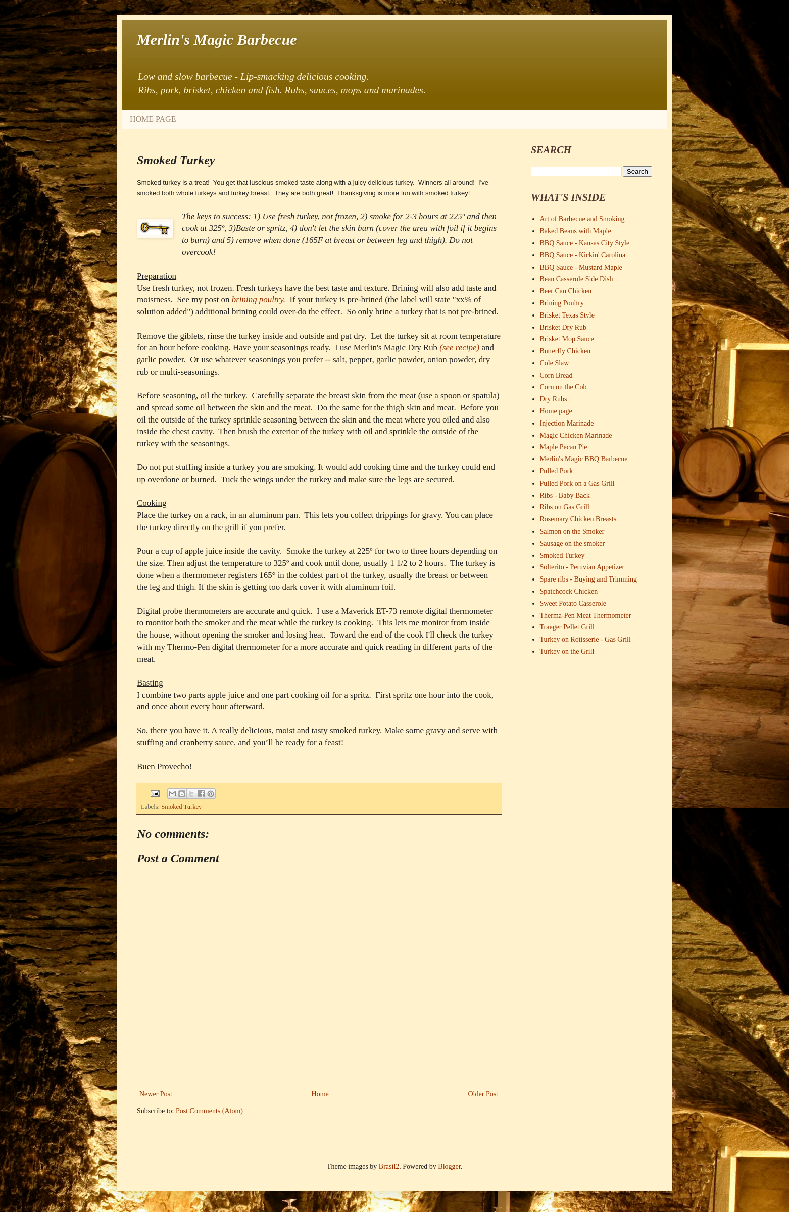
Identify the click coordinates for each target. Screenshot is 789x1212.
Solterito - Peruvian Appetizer (582, 567)
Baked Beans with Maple (575, 231)
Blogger (449, 1166)
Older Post (483, 1094)
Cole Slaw (554, 363)
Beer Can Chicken (566, 291)
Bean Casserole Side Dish (576, 279)
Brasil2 (389, 1166)
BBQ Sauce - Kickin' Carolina (583, 255)
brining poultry (257, 299)
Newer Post (155, 1094)
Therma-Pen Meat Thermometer (585, 615)
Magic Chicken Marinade (576, 435)
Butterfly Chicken (565, 351)
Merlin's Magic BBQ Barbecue (584, 459)
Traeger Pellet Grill (567, 627)
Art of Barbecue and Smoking (582, 219)
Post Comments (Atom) (209, 1111)
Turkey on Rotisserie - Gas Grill (585, 639)
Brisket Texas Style (567, 315)
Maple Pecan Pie (563, 447)
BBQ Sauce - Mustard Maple (581, 267)
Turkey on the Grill (567, 651)
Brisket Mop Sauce (567, 339)
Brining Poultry (562, 303)
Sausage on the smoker (572, 543)
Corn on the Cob (563, 387)
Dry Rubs (553, 399)
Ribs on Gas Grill (564, 507)
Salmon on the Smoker (572, 531)
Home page (556, 411)
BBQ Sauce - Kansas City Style (585, 243)
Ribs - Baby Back (565, 495)
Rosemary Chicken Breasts (578, 519)
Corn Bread (556, 375)
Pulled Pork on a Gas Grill (577, 483)
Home (320, 1094)
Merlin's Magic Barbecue (217, 39)
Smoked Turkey (181, 806)
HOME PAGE (153, 119)
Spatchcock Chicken (569, 591)
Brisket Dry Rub (563, 327)
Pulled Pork (556, 471)
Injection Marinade (567, 423)
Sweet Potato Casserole (573, 603)
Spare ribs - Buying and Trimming (588, 579)
